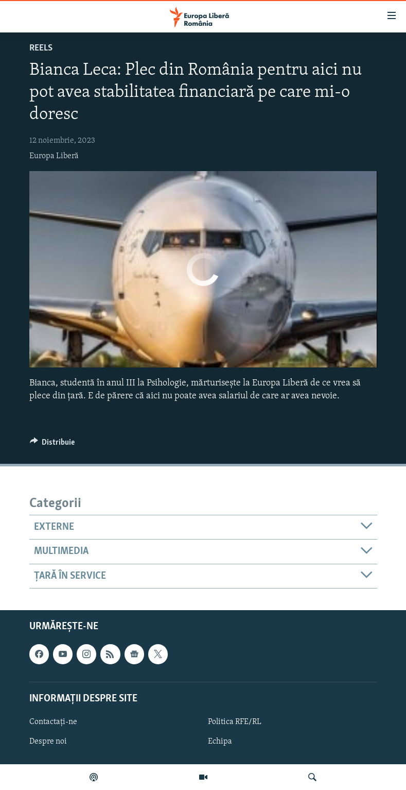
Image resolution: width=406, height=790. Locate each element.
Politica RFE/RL (234, 722)
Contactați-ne (53, 722)
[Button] (52, 445)
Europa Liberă (54, 156)
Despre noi (48, 741)
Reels (40, 48)
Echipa (220, 741)
